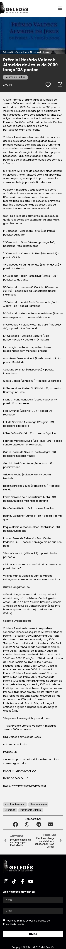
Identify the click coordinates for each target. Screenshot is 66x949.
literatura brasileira (15, 804)
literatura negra (38, 804)
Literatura (10, 809)
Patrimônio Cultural (15, 77)
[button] (15, 824)
